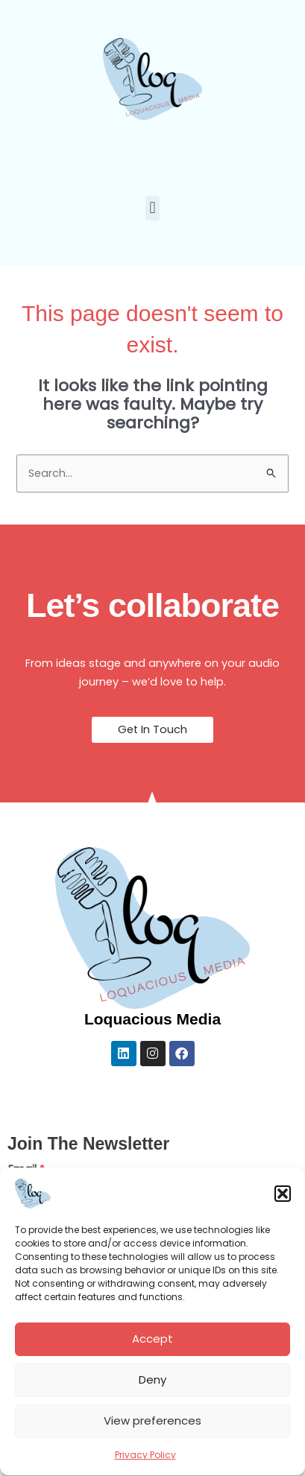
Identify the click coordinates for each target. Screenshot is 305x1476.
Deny (152, 1388)
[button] (282, 1201)
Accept (152, 1347)
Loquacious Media (152, 1018)
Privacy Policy (145, 1462)
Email (26, 1169)
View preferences (152, 1429)
